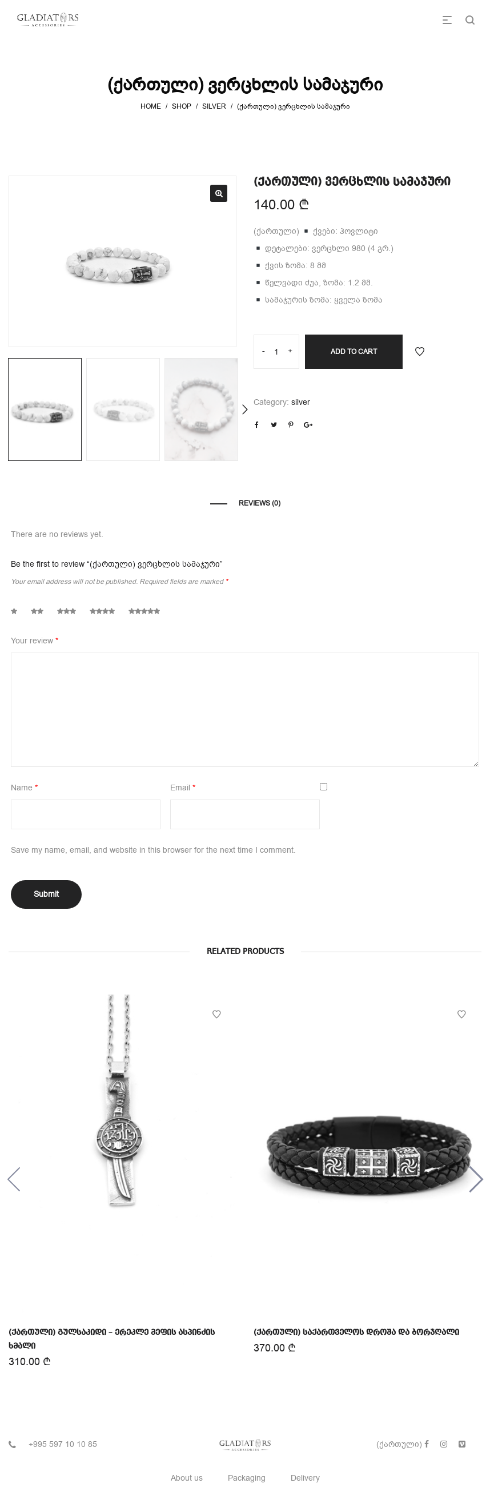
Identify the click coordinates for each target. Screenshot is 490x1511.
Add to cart (354, 351)
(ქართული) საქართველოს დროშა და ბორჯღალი (356, 1330)
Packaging (247, 1478)
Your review (34, 640)
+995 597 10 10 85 (63, 1444)
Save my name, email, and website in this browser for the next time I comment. (153, 850)
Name (24, 787)
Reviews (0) (259, 503)
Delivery (305, 1478)
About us (187, 1478)
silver (214, 106)
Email (182, 787)
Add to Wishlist (419, 352)
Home (150, 106)
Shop (181, 106)
